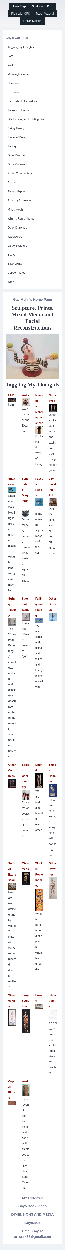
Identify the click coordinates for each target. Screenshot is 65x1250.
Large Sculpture (25, 1001)
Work (25, 1081)
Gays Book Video (32, 1206)
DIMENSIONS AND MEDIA (32, 1214)
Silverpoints (52, 1001)
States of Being (25, 604)
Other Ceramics (12, 770)
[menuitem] (19, 6)
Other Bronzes (53, 604)
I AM (11, 395)
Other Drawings (52, 869)
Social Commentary (25, 776)
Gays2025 (32, 1223)
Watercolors (12, 1001)
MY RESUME (32, 1198)
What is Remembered (39, 874)
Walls (25, 395)
